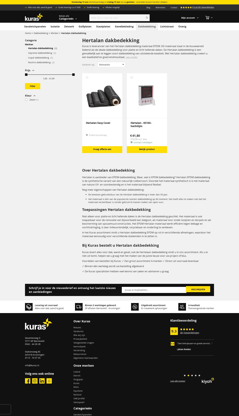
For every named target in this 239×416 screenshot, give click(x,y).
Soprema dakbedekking (42, 52)
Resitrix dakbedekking (41, 62)
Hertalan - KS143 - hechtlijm (141, 124)
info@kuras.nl (32, 365)
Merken (55, 33)
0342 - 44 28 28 (32, 344)
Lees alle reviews (177, 381)
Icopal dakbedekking (40, 57)
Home (28, 33)
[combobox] (119, 17)
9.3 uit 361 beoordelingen (203, 7)
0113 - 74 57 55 (32, 357)
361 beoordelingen (189, 332)
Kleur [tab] (28, 95)
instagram (34, 381)
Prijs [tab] (27, 70)
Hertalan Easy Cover (98, 123)
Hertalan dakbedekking (42, 48)
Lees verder (132, 57)
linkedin (42, 381)
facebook (27, 381)
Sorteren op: (88, 64)
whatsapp (49, 381)
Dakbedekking (41, 33)
